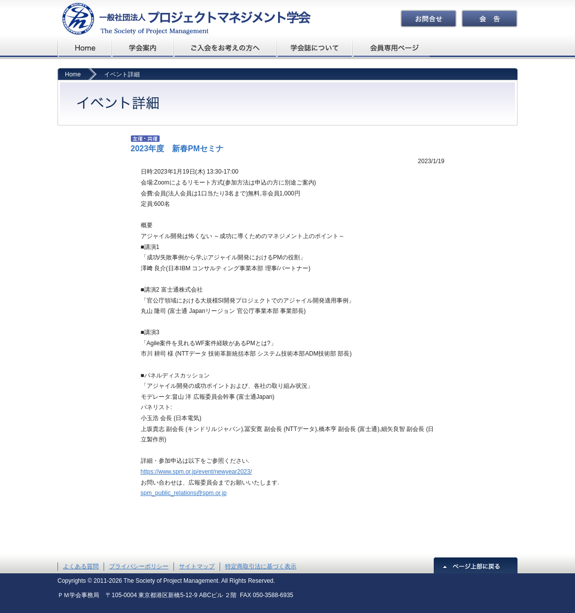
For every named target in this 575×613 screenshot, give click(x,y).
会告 (489, 18)
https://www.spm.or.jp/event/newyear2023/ (196, 471)
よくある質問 (81, 566)
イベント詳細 (122, 74)
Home (73, 74)
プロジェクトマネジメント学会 (85, 47)
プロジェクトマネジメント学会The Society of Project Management (184, 18)
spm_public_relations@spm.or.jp (184, 493)
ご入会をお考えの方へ (225, 47)
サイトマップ (197, 566)
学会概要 (143, 47)
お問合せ (429, 18)
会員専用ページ (392, 47)
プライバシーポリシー (139, 566)
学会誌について (315, 47)
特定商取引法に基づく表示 (260, 566)
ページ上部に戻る (476, 565)
